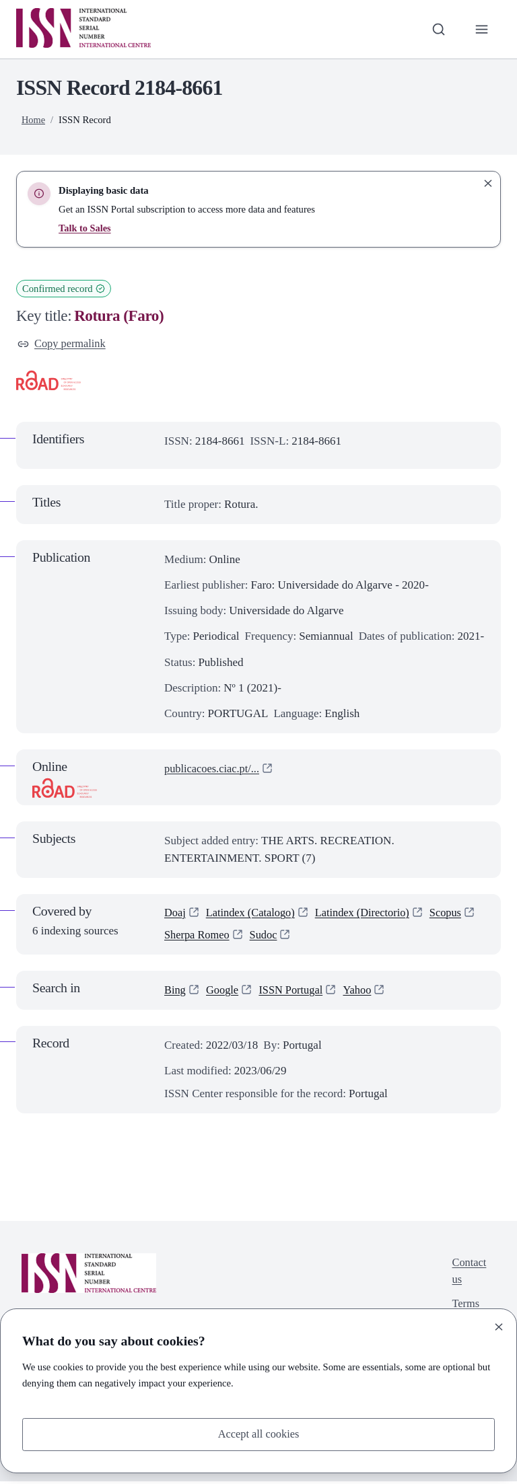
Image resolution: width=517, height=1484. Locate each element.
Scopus (180, 937)
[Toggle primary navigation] (481, 28)
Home (34, 119)
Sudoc (320, 937)
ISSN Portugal (294, 992)
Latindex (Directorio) (369, 914)
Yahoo (363, 992)
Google (223, 992)
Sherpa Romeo (251, 937)
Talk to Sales (85, 228)
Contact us (468, 1274)
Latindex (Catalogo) (253, 914)
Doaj (175, 914)
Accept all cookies (258, 1433)
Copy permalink (63, 344)
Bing (175, 992)
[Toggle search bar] (436, 28)
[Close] (499, 1326)
